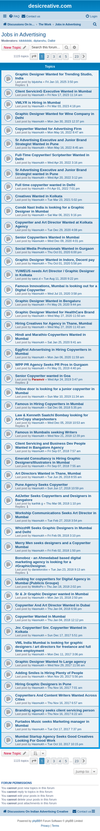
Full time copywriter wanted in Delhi (45, 185)
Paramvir (38, 379)
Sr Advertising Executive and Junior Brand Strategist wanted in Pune (51, 172)
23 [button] (77, 56)
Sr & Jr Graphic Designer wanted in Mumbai (52, 594)
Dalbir (51, 40)
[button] (34, 56)
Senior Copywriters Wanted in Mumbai (47, 237)
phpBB (36, 821)
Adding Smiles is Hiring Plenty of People (49, 673)
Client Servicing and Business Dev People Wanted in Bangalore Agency (50, 445)
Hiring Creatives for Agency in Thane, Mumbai (53, 323)
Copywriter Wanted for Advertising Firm (48, 129)
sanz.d (36, 278)
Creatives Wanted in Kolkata (38, 196)
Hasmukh (38, 95)
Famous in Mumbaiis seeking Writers (46, 432)
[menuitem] (14, 16)
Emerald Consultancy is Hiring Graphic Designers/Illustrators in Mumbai (48, 460)
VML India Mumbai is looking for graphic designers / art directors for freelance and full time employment (53, 647)
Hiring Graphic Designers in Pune (43, 684)
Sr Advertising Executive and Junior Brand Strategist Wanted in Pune (51, 142)
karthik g (37, 503)
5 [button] (66, 56)
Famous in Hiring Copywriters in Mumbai (49, 404)
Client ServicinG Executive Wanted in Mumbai (53, 91)
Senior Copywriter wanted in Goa (42, 376)
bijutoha (37, 81)
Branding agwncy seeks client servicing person (55, 710)
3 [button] (54, 56)
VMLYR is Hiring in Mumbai (38, 103)
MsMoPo (37, 586)
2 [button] (48, 56)
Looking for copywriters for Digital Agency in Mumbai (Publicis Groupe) (52, 581)
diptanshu (39, 40)
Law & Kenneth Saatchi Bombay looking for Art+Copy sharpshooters (51, 417)
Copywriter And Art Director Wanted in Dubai (52, 605)
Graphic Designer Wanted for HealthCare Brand (54, 312)
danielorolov (39, 569)
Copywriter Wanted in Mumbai (40, 616)
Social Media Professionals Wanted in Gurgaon (54, 249)
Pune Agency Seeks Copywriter (41, 485)
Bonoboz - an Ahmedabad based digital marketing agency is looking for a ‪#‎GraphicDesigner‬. (48, 562)
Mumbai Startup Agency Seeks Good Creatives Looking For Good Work (54, 738)
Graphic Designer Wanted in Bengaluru (48, 301)
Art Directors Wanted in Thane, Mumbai (48, 473)
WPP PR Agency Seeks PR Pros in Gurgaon (51, 365)
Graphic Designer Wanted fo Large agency (50, 662)
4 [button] (60, 56)
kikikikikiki (25, 40)
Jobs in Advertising (23, 34)
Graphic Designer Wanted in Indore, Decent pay (55, 260)
